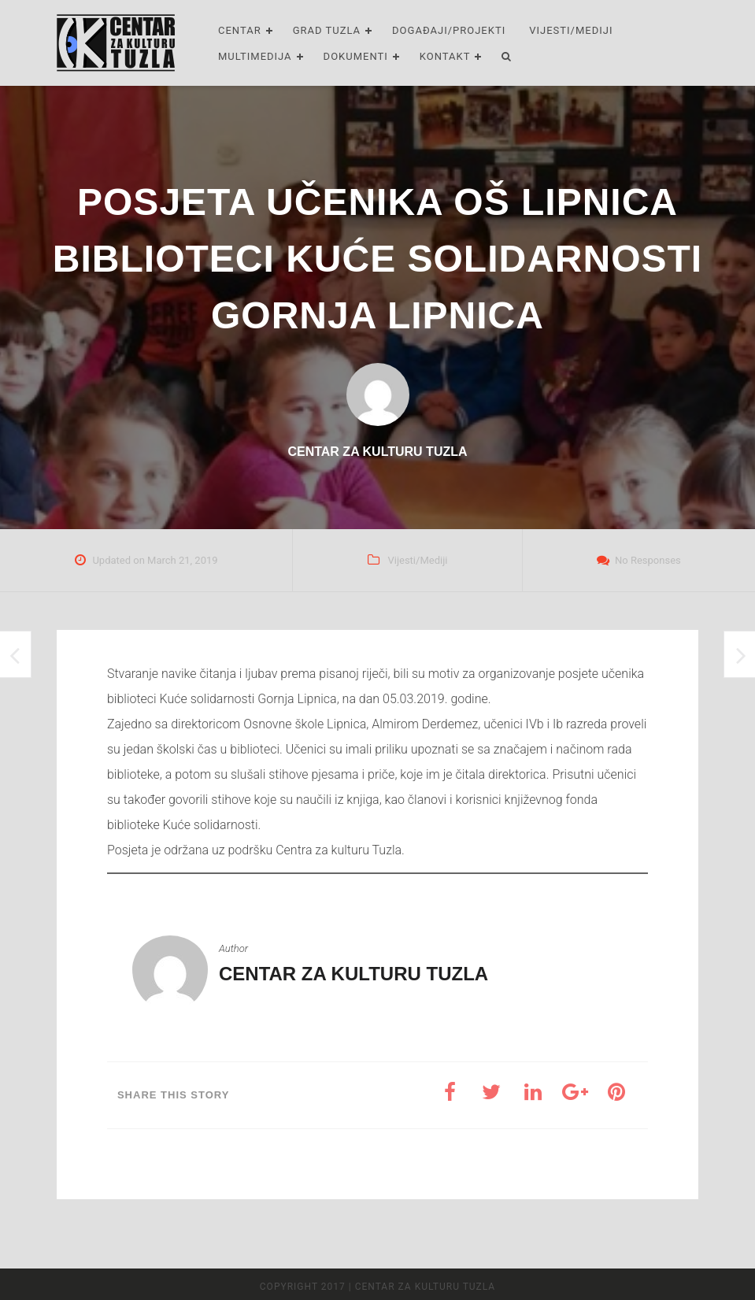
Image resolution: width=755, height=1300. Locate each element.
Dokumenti (356, 56)
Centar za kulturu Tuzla (353, 973)
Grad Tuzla (327, 30)
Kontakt (445, 56)
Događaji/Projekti (448, 30)
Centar (239, 30)
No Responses (648, 560)
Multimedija (255, 56)
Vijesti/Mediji (571, 30)
